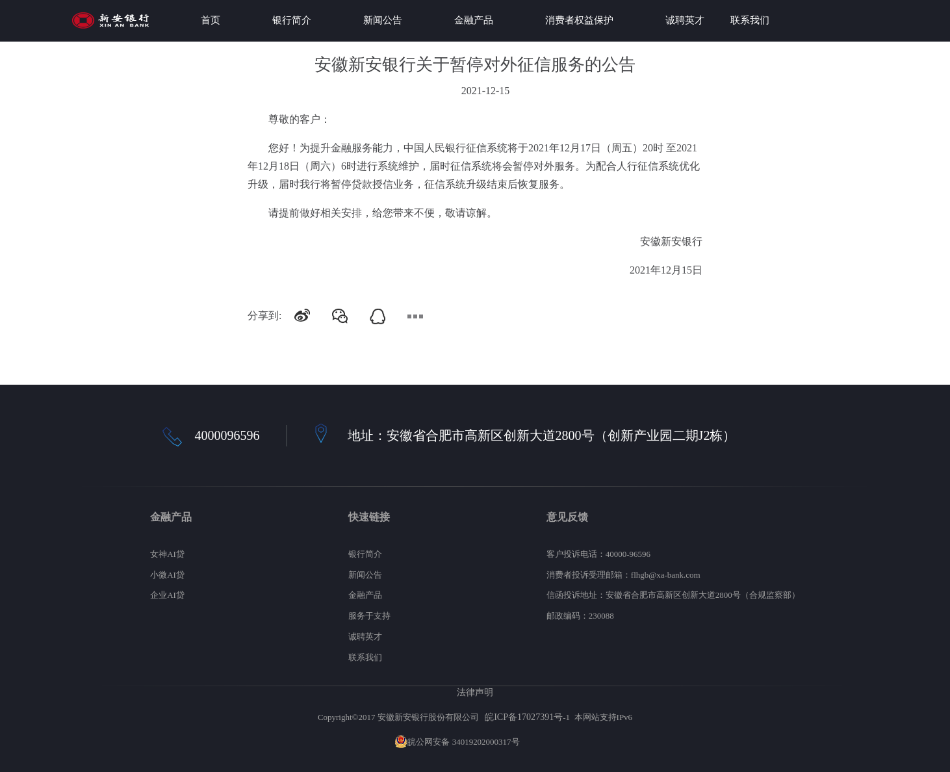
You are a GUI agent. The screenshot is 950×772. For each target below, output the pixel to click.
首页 (210, 20)
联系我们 (749, 20)
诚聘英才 (684, 20)
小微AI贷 (167, 575)
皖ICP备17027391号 (524, 717)
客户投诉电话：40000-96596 (598, 554)
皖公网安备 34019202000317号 (456, 742)
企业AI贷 (167, 595)
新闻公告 (382, 20)
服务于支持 (369, 616)
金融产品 (473, 20)
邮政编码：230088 (580, 616)
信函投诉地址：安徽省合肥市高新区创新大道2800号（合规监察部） (673, 595)
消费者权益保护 (579, 20)
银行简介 (291, 20)
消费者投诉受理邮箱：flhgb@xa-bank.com (623, 575)
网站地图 (539, 742)
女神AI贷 (167, 554)
